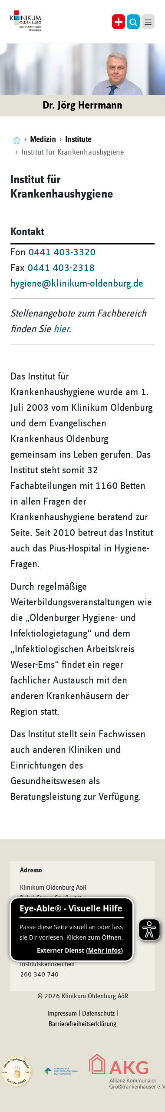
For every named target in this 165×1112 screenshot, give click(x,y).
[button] (133, 21)
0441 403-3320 (62, 252)
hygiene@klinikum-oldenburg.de (76, 283)
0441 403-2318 (61, 268)
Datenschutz (98, 1013)
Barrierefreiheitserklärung (82, 1024)
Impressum (62, 1013)
